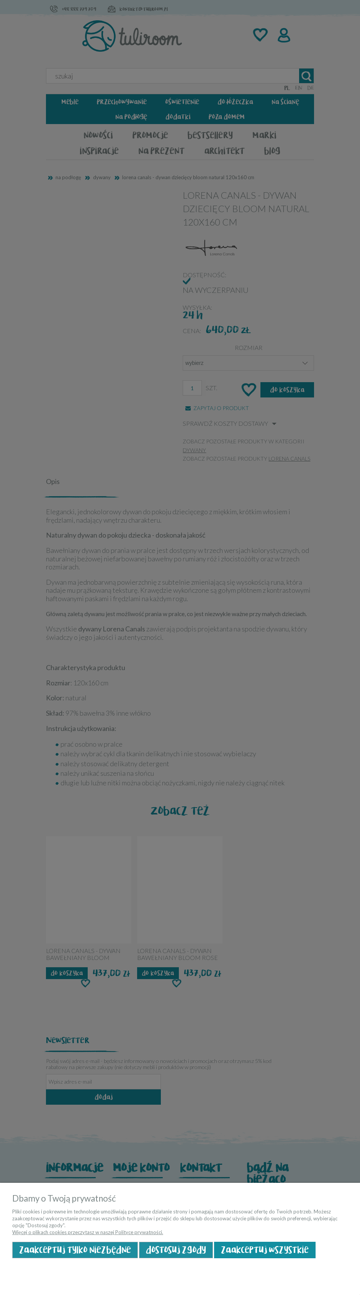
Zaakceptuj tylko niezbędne (75, 1250)
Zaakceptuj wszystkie (265, 1250)
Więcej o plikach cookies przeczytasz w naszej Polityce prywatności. (87, 1232)
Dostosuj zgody (176, 1250)
